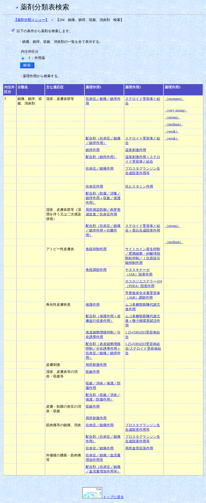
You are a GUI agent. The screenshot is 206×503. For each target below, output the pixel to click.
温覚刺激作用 (135, 150)
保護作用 (93, 304)
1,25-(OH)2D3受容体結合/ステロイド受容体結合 (143, 348)
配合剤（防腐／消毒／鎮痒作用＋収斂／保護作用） (103, 198)
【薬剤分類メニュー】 (31, 20)
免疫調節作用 (96, 270)
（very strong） (176, 110)
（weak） (172, 131)
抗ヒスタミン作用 (139, 186)
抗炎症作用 (94, 186)
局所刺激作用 (96, 365)
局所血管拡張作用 (139, 448)
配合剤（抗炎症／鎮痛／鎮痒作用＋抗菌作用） (103, 230)
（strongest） (174, 99)
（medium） (174, 124)
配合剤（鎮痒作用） (101, 157)
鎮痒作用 (93, 150)
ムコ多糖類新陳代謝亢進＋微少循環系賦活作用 (142, 320)
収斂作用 (93, 372)
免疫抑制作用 (96, 249)
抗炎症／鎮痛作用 (100, 168)
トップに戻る (103, 497)
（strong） (172, 117)
